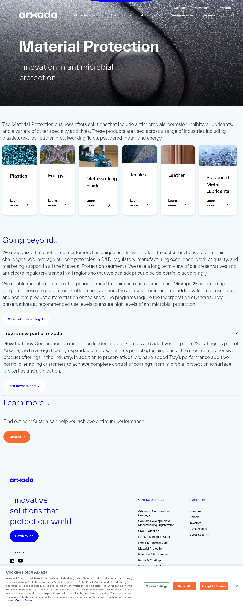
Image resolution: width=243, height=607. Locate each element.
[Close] (237, 588)
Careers (194, 517)
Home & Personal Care (153, 542)
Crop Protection (148, 530)
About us (195, 511)
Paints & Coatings (149, 560)
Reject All (184, 588)
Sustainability (198, 528)
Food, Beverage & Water (154, 536)
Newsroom (201, 7)
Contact (179, 7)
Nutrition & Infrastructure (154, 554)
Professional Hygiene (152, 566)
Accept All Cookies (214, 588)
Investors (225, 7)
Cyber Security (199, 534)
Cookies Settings (156, 588)
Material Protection (150, 548)
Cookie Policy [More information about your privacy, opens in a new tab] (23, 602)
